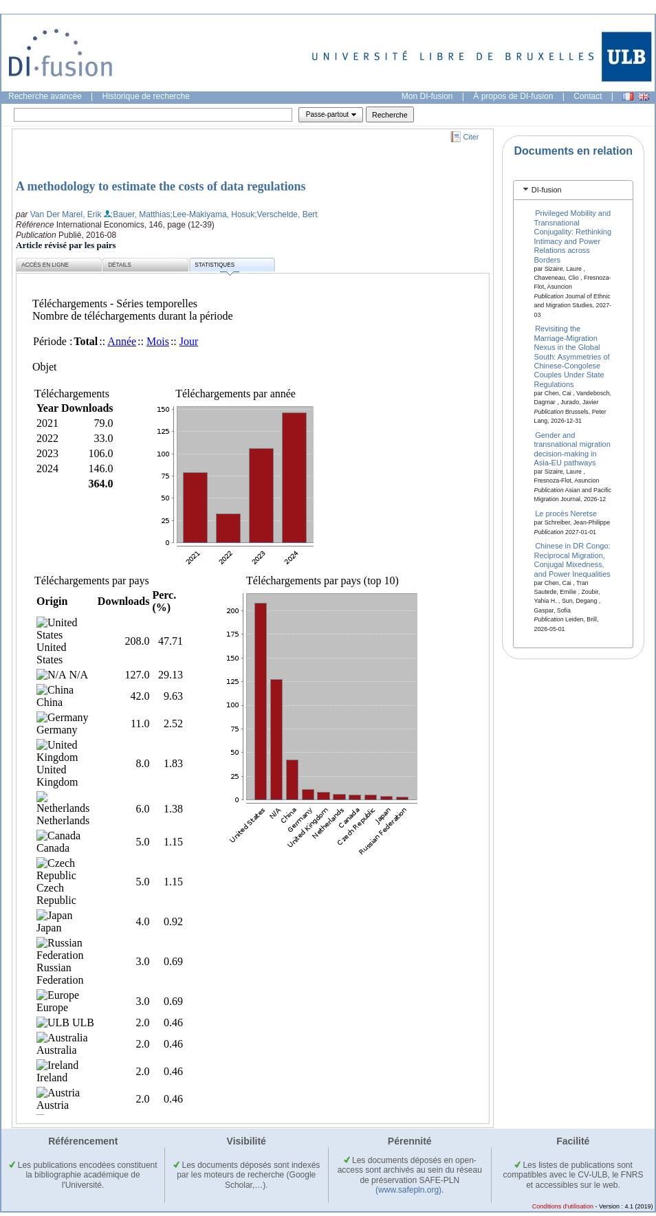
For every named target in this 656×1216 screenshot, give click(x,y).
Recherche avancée (45, 96)
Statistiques (217, 267)
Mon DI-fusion (427, 96)
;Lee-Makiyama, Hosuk (213, 214)
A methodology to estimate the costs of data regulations (161, 186)
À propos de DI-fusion (513, 96)
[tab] (573, 190)
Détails (119, 265)
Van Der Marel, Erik (66, 214)
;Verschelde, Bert (285, 214)
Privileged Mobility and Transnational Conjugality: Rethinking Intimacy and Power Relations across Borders (573, 236)
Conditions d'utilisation (562, 1206)
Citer (471, 137)
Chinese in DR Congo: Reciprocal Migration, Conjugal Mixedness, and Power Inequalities (572, 559)
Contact (587, 96)
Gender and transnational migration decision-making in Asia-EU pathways (572, 448)
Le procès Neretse (566, 513)
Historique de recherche (146, 96)
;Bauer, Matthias (141, 214)
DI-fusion (547, 190)
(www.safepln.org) (408, 1190)
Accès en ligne (45, 265)
